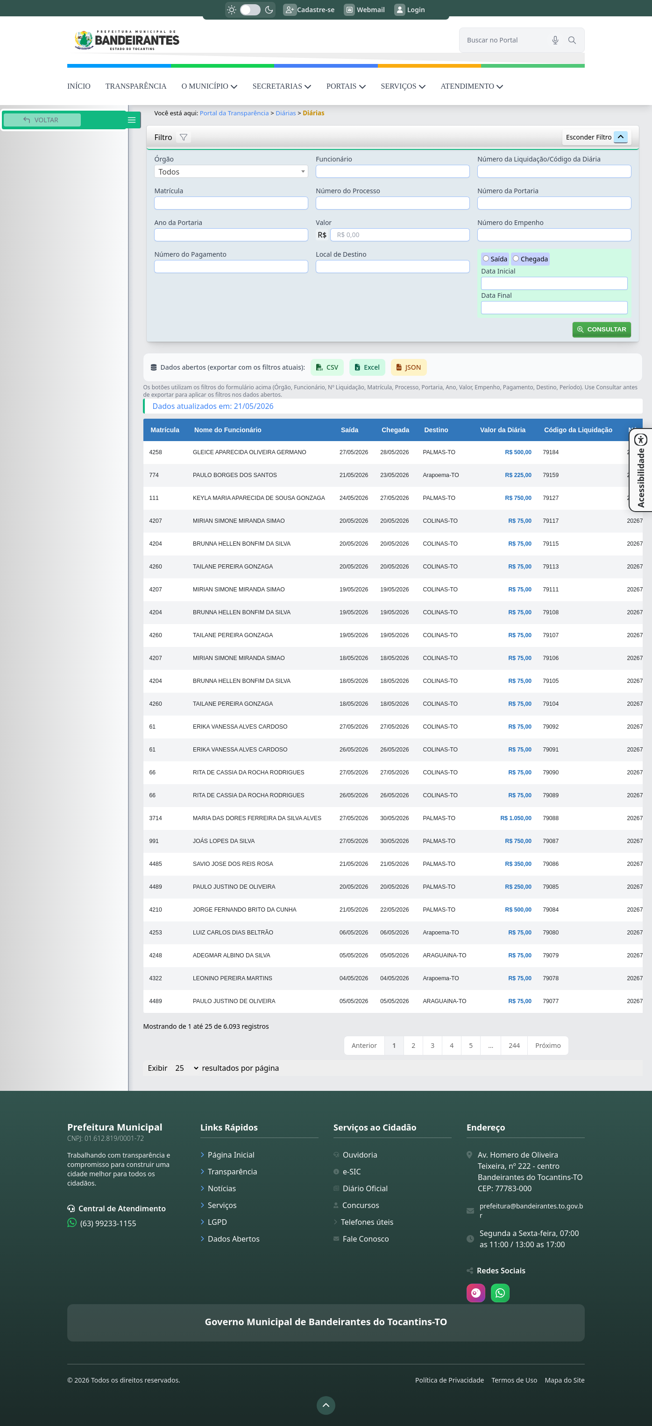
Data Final (496, 295)
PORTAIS (346, 86)
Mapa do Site (565, 1380)
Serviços (218, 1205)
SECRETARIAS (282, 86)
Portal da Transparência (234, 113)
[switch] (250, 9)
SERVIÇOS (403, 86)
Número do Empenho (510, 222)
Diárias (286, 113)
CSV (327, 367)
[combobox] (231, 171)
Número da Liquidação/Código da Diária (539, 159)
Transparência (228, 1171)
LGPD (213, 1222)
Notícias (218, 1188)
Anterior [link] (364, 1045)
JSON (409, 367)
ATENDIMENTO (472, 86)
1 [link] (394, 1045)
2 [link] (413, 1045)
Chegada (534, 258)
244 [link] (514, 1045)
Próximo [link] (548, 1045)
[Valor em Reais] (400, 234)
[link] (257, 40)
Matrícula (168, 190)
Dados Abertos (230, 1239)
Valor (324, 222)
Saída (499, 258)
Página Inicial (227, 1155)
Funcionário (334, 159)
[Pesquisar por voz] (555, 40)
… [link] (490, 1045)
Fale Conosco (361, 1239)
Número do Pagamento (190, 254)
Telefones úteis (363, 1222)
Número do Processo (348, 190)
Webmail (364, 10)
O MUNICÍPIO (210, 86)
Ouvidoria (355, 1155)
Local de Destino (341, 254)
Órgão (164, 159)
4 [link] (452, 1045)
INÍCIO (79, 86)
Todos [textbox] (168, 172)
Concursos (356, 1205)
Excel (367, 367)
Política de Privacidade (449, 1380)
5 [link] (471, 1045)
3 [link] (432, 1045)
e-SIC (347, 1171)
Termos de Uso (514, 1380)
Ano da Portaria (178, 222)
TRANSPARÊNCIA (136, 86)
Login (409, 10)
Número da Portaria (508, 190)
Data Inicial (498, 271)
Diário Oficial (360, 1188)
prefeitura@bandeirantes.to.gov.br (531, 1210)
